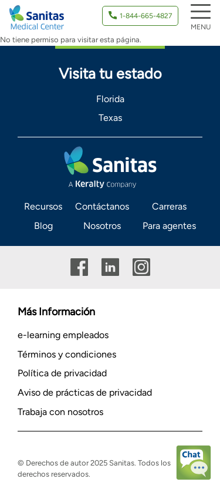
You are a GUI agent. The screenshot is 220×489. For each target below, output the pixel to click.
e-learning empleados (63, 334)
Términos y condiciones (67, 354)
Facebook (79, 267)
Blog (43, 225)
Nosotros (102, 225)
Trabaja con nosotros (60, 411)
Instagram (141, 267)
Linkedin (110, 267)
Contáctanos (102, 206)
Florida (110, 98)
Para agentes (169, 225)
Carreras (169, 206)
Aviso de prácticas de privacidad (85, 392)
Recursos (43, 206)
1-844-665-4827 (146, 16)
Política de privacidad (62, 373)
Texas (110, 117)
